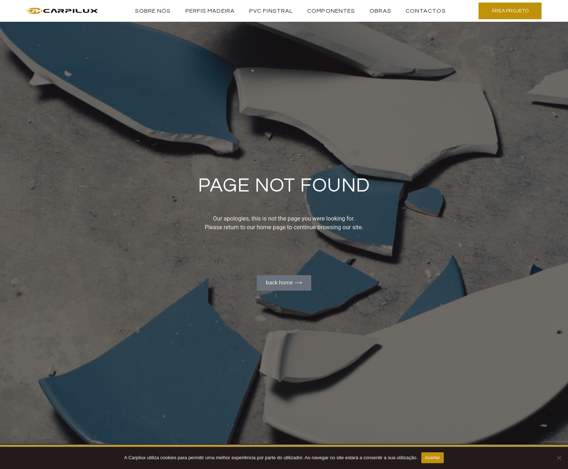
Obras (380, 11)
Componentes (331, 11)
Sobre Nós (153, 11)
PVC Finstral (271, 11)
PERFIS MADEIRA (210, 11)
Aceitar (432, 457)
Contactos (426, 11)
